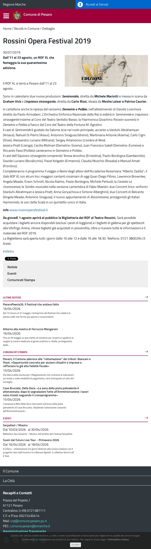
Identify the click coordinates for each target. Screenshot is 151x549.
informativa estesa (118, 539)
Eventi (11, 273)
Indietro (8, 251)
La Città (9, 480)
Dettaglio (48, 28)
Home (7, 28)
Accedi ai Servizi (93, 4)
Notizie (12, 266)
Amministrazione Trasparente (24, 531)
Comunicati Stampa (21, 279)
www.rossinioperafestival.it (28, 209)
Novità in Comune (26, 28)
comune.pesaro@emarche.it (30, 526)
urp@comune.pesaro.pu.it (28, 520)
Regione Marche (14, 4)
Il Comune (11, 471)
